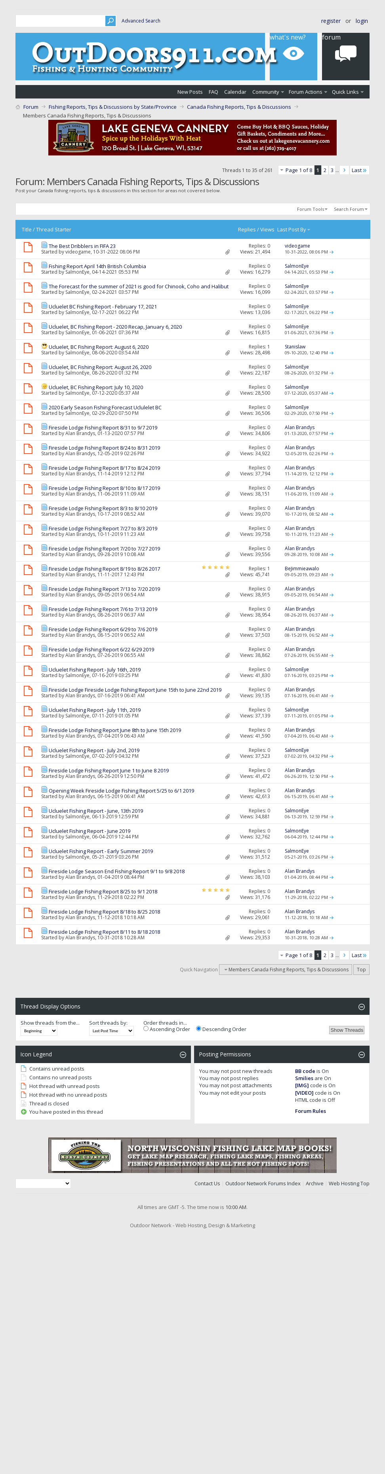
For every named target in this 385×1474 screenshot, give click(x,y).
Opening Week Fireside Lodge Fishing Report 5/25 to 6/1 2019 (121, 790)
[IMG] (302, 1085)
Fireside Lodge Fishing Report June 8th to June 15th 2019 (115, 730)
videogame (78, 251)
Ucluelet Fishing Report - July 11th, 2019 (95, 709)
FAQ (213, 91)
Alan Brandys (80, 433)
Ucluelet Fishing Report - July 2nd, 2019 (94, 750)
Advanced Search (141, 20)
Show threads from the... (50, 1023)
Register (331, 21)
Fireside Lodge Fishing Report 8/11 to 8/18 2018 (104, 931)
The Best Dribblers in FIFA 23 (82, 246)
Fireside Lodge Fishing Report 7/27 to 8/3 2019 (103, 528)
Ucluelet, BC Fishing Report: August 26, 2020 (100, 367)
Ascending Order (166, 1029)
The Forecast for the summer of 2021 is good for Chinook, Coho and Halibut (139, 286)
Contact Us (207, 1183)
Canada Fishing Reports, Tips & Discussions (239, 106)
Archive (315, 1183)
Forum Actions (305, 91)
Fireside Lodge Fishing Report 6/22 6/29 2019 (101, 649)
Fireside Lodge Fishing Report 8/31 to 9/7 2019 (103, 427)
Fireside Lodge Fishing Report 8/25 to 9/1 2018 (103, 891)
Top (361, 969)
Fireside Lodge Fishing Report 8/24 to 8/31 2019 (104, 447)
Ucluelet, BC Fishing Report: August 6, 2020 (99, 346)
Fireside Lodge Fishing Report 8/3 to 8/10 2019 (103, 508)
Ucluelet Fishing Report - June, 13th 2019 (96, 810)
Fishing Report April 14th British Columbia (97, 266)
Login (362, 21)
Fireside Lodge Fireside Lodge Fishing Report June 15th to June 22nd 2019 (135, 689)
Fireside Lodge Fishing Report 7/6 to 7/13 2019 (103, 609)
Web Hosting (344, 1183)
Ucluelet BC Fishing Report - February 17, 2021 (103, 306)
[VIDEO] (304, 1092)
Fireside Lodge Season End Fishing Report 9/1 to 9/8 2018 (117, 871)
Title (27, 229)
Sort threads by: (108, 1023)
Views (267, 229)
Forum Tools (310, 209)
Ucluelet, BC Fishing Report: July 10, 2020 (96, 387)
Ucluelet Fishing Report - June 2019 (89, 830)
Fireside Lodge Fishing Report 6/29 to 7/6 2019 (103, 629)
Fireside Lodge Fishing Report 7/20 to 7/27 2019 (104, 548)
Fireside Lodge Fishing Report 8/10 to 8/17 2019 (104, 488)
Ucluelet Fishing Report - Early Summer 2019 (101, 851)
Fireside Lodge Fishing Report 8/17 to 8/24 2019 (104, 467)
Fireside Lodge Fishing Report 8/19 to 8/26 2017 (104, 568)
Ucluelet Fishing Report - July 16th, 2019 (95, 669)
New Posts (190, 91)
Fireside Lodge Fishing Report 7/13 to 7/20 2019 (104, 588)
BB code (305, 1071)
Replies (247, 229)
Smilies (304, 1078)
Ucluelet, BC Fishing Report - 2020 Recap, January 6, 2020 (115, 326)
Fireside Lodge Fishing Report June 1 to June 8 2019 (109, 770)
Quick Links (345, 91)
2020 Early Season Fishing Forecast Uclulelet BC (105, 407)
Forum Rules (310, 1110)
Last (360, 170)
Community (265, 91)
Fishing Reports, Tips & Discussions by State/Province (113, 106)
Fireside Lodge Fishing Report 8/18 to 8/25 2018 (104, 911)
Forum (30, 106)
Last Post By (294, 229)
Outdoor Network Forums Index (263, 1183)
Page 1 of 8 (299, 170)
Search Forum (349, 209)
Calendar (235, 91)
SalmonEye (77, 272)
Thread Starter (53, 229)
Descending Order (221, 1029)
